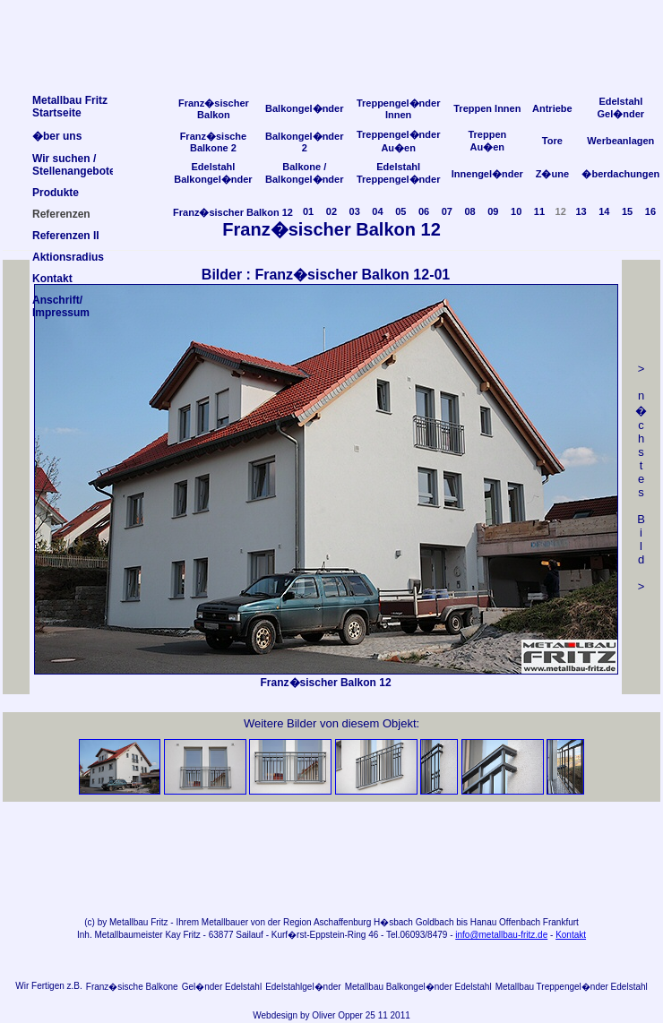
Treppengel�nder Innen (399, 109)
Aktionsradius (68, 257)
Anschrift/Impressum (61, 306)
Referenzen (61, 214)
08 (469, 211)
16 (650, 211)
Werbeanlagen (620, 140)
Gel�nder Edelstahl (222, 987)
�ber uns (57, 136)
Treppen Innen (487, 108)
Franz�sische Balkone (132, 987)
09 (492, 211)
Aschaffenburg (342, 922)
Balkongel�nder (304, 108)
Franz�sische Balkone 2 (213, 142)
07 (447, 211)
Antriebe (552, 108)
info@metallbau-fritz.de (501, 935)
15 (627, 211)
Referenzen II (65, 235)
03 (354, 211)
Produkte (55, 192)
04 (377, 211)
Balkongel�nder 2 (304, 142)
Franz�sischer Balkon (213, 109)
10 (516, 211)
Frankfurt (561, 922)
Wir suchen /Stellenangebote (74, 164)
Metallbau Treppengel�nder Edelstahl (571, 987)
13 (580, 211)
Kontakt (570, 935)
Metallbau (128, 922)
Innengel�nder (487, 173)
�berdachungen (620, 173)
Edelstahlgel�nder (303, 987)
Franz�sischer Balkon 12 (233, 212)
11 (539, 211)
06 (423, 211)
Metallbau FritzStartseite (70, 106)
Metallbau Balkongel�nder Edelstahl (418, 987)
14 (603, 211)
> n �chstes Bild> (641, 477)
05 (400, 211)
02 (331, 211)
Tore (552, 140)
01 (308, 211)
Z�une (552, 173)
